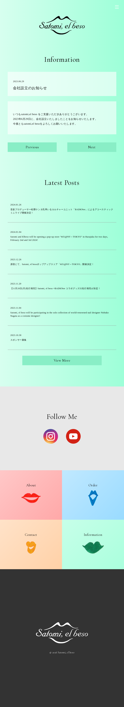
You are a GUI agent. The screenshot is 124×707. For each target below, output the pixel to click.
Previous (32, 147)
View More (62, 360)
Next (91, 147)
